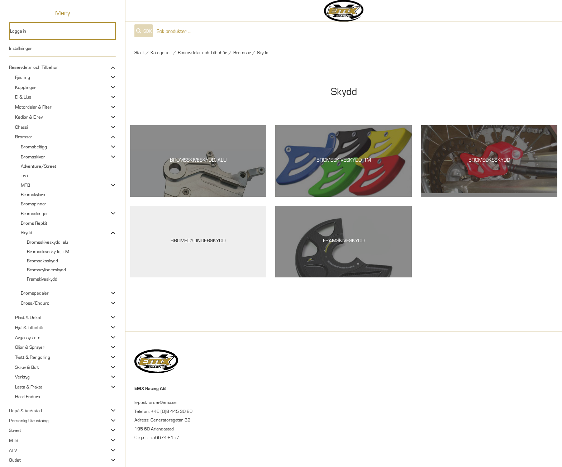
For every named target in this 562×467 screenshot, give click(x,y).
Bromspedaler (35, 293)
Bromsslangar (34, 213)
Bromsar (23, 136)
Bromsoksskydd (42, 260)
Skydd (26, 232)
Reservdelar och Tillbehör (33, 67)
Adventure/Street (38, 166)
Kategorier (161, 52)
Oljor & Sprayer (29, 347)
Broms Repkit (34, 223)
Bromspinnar (33, 203)
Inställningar (20, 48)
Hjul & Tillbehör (29, 327)
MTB (25, 185)
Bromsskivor (33, 156)
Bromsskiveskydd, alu (47, 242)
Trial (24, 175)
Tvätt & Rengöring (32, 357)
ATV (13, 450)
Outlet (15, 460)
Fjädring (22, 77)
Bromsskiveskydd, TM (48, 251)
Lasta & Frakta (28, 386)
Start (139, 52)
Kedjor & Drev (29, 117)
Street (15, 430)
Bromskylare (33, 194)
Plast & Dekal (28, 317)
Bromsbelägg (34, 146)
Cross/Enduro (35, 303)
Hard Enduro (27, 396)
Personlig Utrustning (29, 420)
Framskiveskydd (42, 279)
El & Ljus (23, 97)
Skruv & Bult (27, 367)
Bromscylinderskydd (46, 269)
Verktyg (22, 376)
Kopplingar (25, 87)
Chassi (21, 127)
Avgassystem (28, 337)
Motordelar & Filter (33, 107)
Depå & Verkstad (25, 410)
